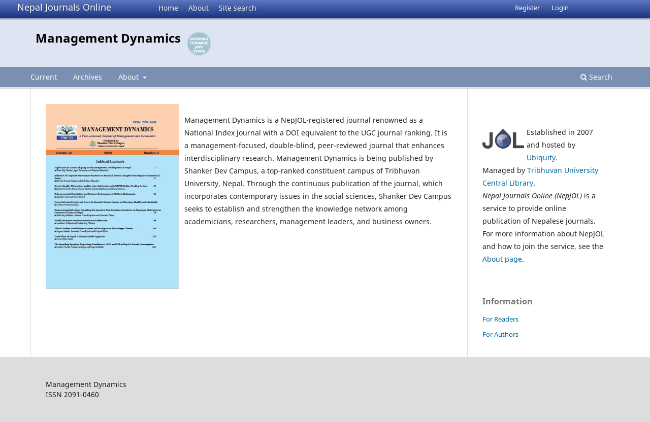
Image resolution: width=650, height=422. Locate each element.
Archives (87, 77)
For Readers (500, 319)
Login (560, 7)
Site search (237, 8)
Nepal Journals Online (64, 7)
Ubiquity (541, 157)
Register (527, 7)
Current (43, 77)
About (198, 8)
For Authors (500, 334)
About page (502, 259)
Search (596, 77)
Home (168, 8)
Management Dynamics (108, 37)
